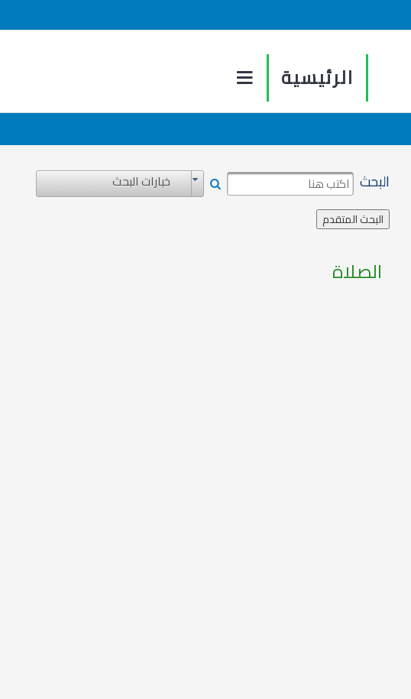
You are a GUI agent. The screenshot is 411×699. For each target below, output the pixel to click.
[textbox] (290, 184)
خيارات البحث (141, 182)
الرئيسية (317, 77)
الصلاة (357, 272)
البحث (375, 182)
